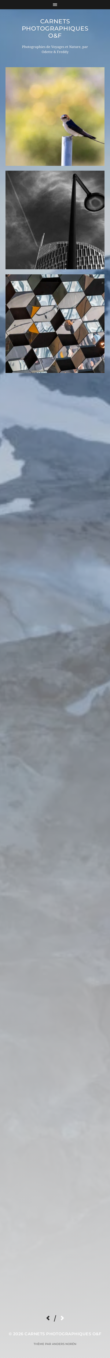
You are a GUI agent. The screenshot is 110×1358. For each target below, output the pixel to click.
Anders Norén (64, 1344)
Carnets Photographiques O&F (55, 28)
